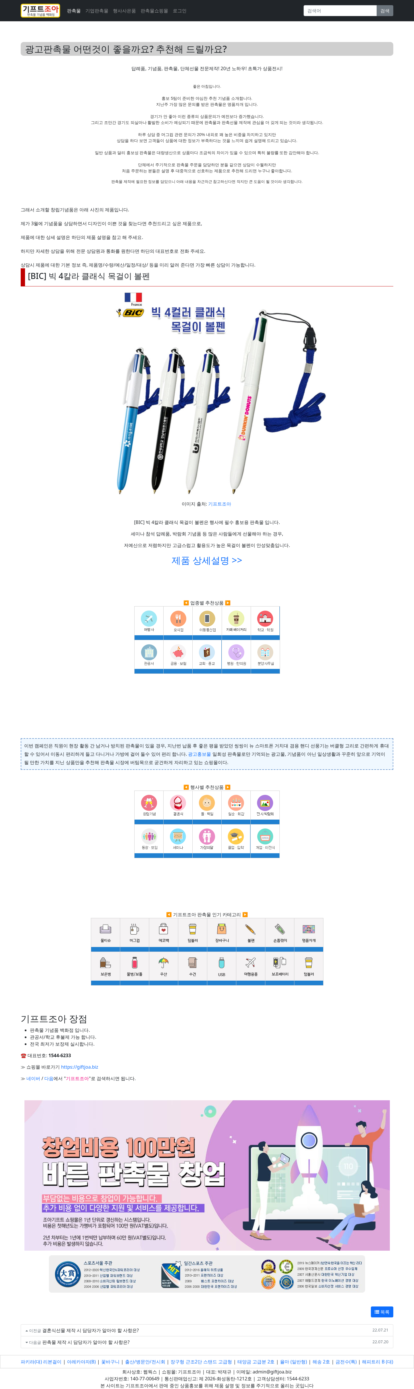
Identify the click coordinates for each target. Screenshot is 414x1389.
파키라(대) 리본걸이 (41, 1362)
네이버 (33, 1078)
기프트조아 (219, 504)
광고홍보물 (199, 754)
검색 (385, 10)
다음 (48, 1078)
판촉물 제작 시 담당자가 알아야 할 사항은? (86, 1342)
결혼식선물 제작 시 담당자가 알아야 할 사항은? (90, 1330)
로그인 (180, 10)
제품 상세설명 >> (207, 560)
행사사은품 (124, 10)
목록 (382, 1312)
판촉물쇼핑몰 (154, 10)
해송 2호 (321, 1362)
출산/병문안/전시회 (145, 1362)
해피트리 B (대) (377, 1362)
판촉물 (74, 10)
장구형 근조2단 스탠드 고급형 (201, 1362)
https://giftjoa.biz (79, 1067)
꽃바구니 (110, 1362)
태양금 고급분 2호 (256, 1362)
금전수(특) (346, 1362)
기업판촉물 (96, 10)
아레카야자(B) (81, 1362)
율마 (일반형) (293, 1362)
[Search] (340, 10)
